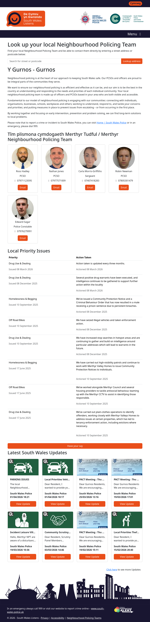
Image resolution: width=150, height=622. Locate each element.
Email (23, 187)
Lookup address (131, 61)
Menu (135, 33)
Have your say (75, 446)
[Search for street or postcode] (64, 61)
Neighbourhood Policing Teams (84, 618)
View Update (23, 504)
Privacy (44, 618)
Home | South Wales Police (111, 122)
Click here (111, 569)
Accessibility (57, 618)
